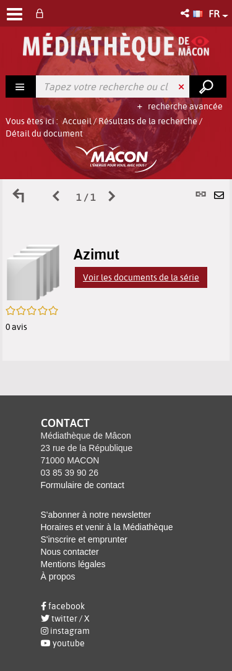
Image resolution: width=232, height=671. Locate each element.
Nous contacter (70, 552)
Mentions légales (73, 564)
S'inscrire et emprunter (84, 539)
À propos (58, 576)
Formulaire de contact (82, 485)
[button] (185, 13)
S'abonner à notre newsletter (96, 515)
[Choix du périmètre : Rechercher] (21, 86)
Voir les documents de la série (141, 277)
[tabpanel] (116, 270)
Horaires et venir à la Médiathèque (107, 527)
